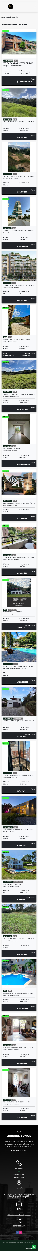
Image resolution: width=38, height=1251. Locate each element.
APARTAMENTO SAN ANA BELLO (13, 448)
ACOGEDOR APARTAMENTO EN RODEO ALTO (16, 1102)
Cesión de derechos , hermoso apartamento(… (19, 285)
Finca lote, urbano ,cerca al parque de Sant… (18, 666)
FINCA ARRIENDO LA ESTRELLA (12, 612)
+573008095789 (19, 1174)
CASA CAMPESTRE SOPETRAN (12, 884)
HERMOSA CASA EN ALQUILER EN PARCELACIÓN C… (18, 721)
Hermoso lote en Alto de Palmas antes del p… (18, 394)
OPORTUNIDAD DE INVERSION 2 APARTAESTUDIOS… (18, 775)
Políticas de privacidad (19, 1150)
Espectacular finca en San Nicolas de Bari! (18, 993)
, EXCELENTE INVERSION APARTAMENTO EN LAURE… (19, 557)
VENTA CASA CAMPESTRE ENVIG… (18, 63)
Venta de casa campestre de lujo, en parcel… (18, 830)
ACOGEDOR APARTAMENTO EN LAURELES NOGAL (18, 1047)
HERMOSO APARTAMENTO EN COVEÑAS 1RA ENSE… (18, 231)
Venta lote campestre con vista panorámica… (19, 503)
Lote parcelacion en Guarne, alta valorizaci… (19, 176)
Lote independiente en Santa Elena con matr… (19, 122)
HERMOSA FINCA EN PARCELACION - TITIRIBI (16, 339)
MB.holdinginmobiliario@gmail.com (19, 1215)
